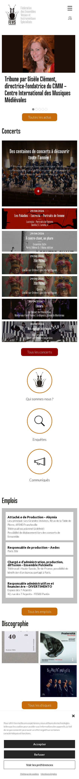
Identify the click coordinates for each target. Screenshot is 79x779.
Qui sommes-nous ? (39, 384)
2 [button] (36, 109)
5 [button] (46, 109)
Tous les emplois (39, 611)
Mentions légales (49, 773)
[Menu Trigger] (70, 8)
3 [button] (39, 109)
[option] (39, 72)
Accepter (39, 744)
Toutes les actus (39, 117)
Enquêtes (39, 424)
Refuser (39, 754)
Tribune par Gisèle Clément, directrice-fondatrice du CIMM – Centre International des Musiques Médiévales (38, 89)
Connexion (70, 18)
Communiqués (70, 24)
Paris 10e (39, 549)
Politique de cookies (29, 773)
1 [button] (33, 109)
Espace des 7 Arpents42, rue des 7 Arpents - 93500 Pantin (39, 589)
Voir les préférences (39, 765)
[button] (73, 716)
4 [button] (43, 109)
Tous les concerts (39, 352)
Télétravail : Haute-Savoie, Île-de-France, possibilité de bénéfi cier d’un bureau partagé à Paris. (39, 567)
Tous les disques (39, 705)
